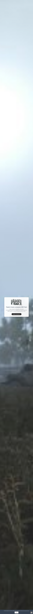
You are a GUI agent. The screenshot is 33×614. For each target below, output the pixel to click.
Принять (16, 612)
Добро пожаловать (16, 314)
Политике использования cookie (24, 610)
